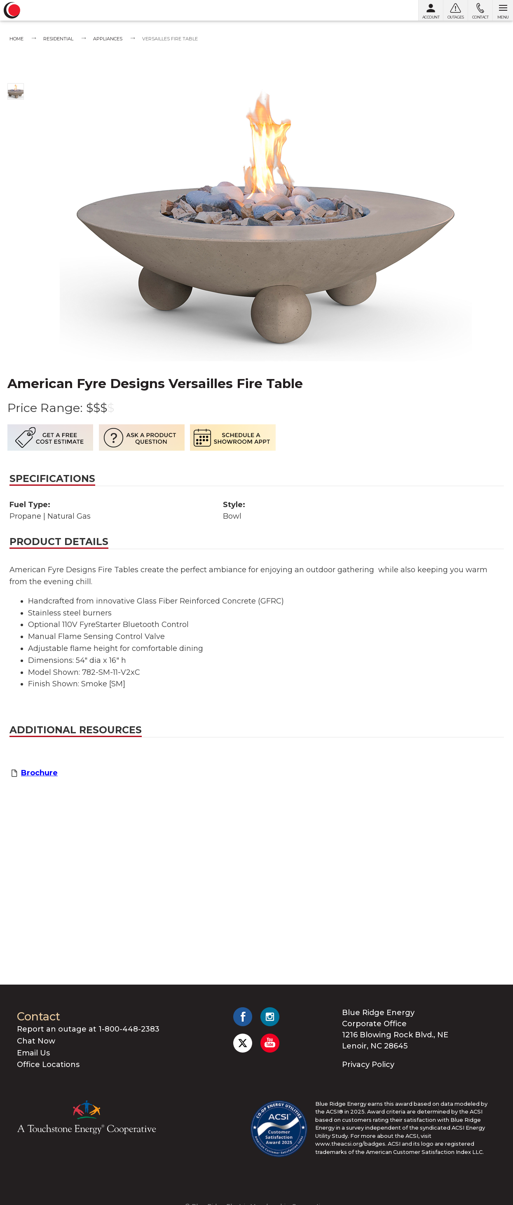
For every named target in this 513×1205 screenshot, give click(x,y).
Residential (58, 39)
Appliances (107, 39)
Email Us (33, 1053)
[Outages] (455, 10)
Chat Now (36, 1041)
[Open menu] (502, 10)
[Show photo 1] (15, 91)
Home (16, 39)
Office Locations (48, 1064)
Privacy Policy (368, 1064)
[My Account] (430, 10)
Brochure (39, 772)
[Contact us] (480, 10)
